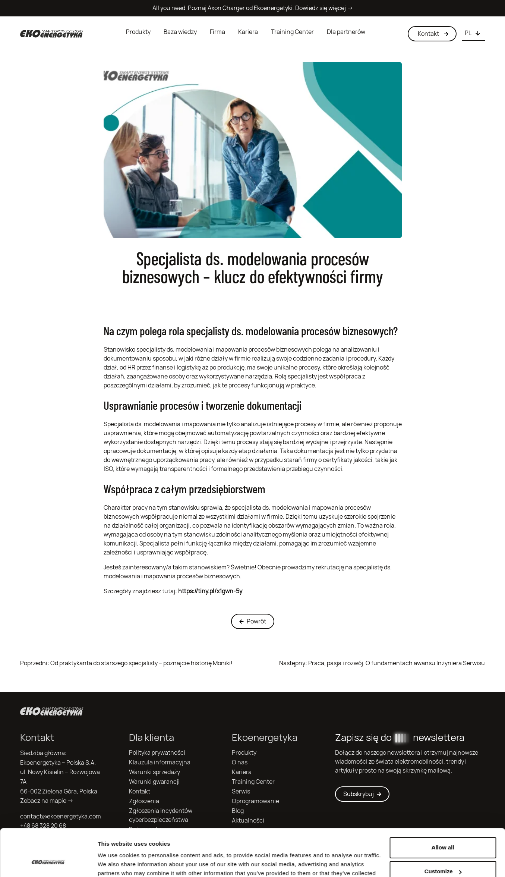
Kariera (248, 32)
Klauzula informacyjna (159, 762)
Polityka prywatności (157, 753)
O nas (239, 762)
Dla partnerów (346, 32)
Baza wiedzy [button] (180, 32)
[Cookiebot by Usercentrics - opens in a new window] (48, 862)
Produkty (138, 32)
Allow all (443, 807)
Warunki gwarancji (154, 782)
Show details (115, 862)
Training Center (292, 32)
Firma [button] (217, 32)
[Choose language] (473, 33)
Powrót (252, 621)
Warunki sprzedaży (154, 772)
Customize (443, 831)
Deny (443, 855)
